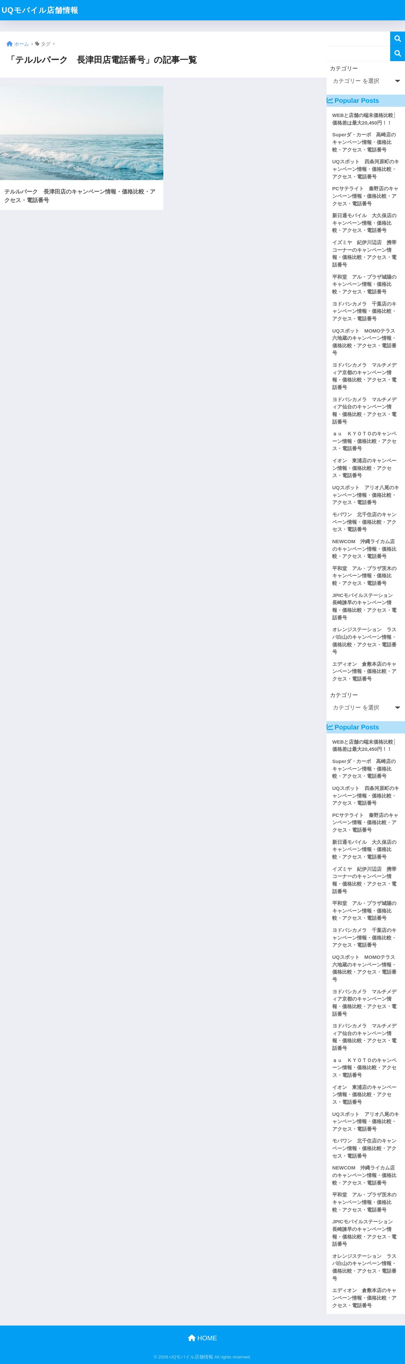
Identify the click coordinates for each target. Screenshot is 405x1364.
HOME (202, 1338)
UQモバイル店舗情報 (40, 10)
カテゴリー (344, 68)
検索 (397, 39)
